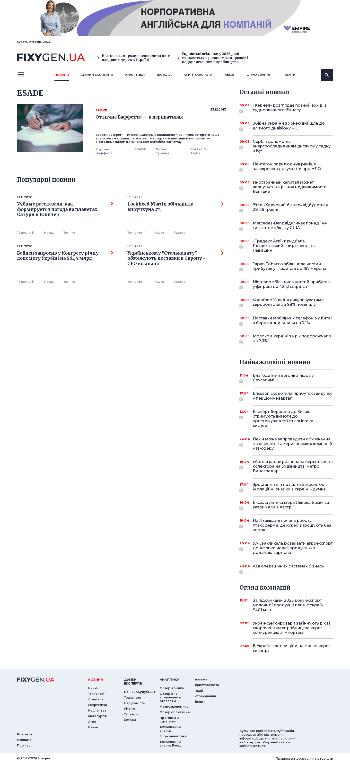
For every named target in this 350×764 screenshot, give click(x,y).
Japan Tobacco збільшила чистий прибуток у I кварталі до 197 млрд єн (290, 267)
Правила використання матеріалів (304, 758)
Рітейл (129, 709)
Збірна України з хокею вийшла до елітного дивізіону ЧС (289, 126)
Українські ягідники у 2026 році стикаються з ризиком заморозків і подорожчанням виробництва (212, 58)
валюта (164, 75)
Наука (49, 232)
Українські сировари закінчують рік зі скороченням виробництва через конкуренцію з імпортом (291, 628)
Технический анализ (170, 728)
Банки (93, 727)
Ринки (93, 688)
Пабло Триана (162, 151)
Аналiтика (135, 75)
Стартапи (96, 699)
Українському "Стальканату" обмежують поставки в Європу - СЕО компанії (175, 258)
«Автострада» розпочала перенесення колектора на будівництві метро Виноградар (293, 466)
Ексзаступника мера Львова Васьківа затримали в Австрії (291, 505)
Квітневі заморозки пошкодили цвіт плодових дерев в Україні (133, 58)
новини (61, 75)
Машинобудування (140, 692)
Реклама (24, 740)
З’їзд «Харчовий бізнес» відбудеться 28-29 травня (290, 208)
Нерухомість (134, 703)
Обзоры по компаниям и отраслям (170, 697)
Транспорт (132, 697)
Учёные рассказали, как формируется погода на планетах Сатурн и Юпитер (65, 209)
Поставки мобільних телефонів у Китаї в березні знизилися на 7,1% (292, 321)
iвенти (290, 75)
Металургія (97, 716)
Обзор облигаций (175, 712)
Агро (92, 721)
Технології (25, 232)
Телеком (131, 714)
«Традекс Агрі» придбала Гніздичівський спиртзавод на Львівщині (286, 246)
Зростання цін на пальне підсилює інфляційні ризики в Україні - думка (289, 487)
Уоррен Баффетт (104, 151)
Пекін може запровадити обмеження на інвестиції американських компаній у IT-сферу (292, 444)
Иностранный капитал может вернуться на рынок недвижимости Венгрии (290, 187)
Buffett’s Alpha (198, 151)
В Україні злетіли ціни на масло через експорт (292, 648)
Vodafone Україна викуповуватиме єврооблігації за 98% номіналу (288, 303)
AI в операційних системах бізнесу (288, 568)
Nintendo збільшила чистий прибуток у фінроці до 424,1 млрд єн (291, 285)
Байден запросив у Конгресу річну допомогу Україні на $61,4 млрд (65, 255)
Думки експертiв (97, 75)
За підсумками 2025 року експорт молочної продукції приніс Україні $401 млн (288, 605)
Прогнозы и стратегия (169, 719)
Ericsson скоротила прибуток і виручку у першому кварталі (292, 396)
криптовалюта (198, 75)
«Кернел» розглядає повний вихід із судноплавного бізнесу (290, 108)
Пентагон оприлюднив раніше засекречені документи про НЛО (287, 167)
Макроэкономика (174, 706)
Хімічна (130, 720)
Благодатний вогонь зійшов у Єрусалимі (286, 378)
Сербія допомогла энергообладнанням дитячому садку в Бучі (292, 146)
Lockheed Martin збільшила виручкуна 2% (175, 206)
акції (229, 75)
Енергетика (97, 705)
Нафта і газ (97, 710)
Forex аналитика (173, 736)
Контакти (24, 734)
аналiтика (169, 679)
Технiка (69, 232)
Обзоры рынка (172, 688)
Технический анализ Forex (170, 743)
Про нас (23, 745)
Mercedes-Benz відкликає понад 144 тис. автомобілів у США (290, 226)
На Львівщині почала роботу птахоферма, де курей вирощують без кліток (292, 525)
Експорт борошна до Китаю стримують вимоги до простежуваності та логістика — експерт (286, 418)
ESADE (140, 149)
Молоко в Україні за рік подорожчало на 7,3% (292, 339)
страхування (258, 75)
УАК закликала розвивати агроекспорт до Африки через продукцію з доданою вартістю (293, 548)
